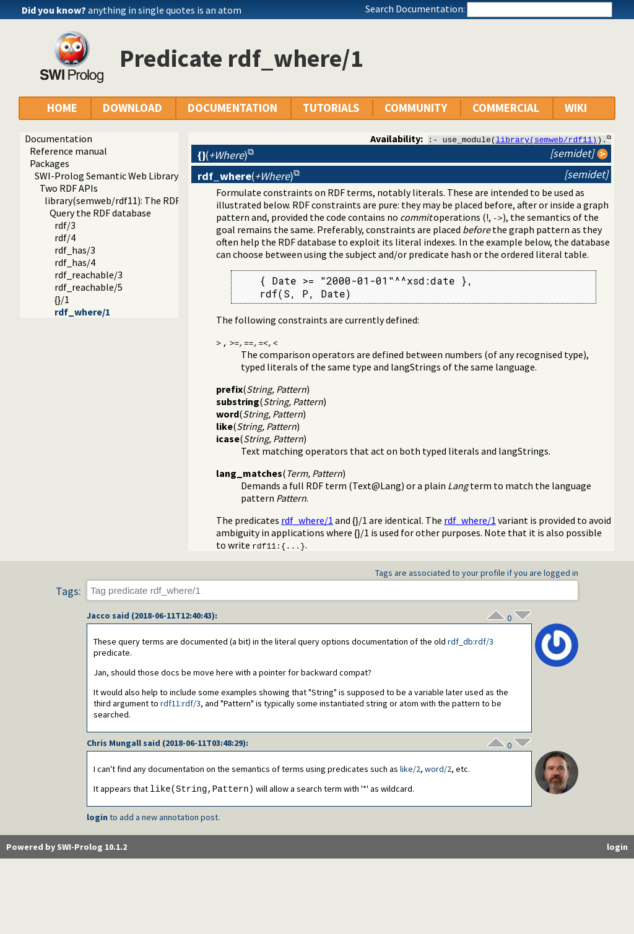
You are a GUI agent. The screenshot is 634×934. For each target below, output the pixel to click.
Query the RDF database (100, 213)
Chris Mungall (114, 743)
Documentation (58, 138)
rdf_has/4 (74, 262)
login (97, 818)
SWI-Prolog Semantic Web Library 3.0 (113, 175)
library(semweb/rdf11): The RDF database (133, 200)
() (223, 155)
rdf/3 (65, 225)
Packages (49, 163)
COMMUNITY (415, 108)
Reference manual (68, 151)
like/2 (410, 769)
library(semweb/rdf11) (546, 139)
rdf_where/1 (82, 312)
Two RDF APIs (69, 188)
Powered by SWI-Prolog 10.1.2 (66, 848)
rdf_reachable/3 (88, 274)
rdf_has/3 (74, 250)
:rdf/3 (470, 642)
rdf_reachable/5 (88, 287)
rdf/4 (65, 237)
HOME (62, 108)
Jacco (98, 616)
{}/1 (61, 299)
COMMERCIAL (505, 108)
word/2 (438, 769)
